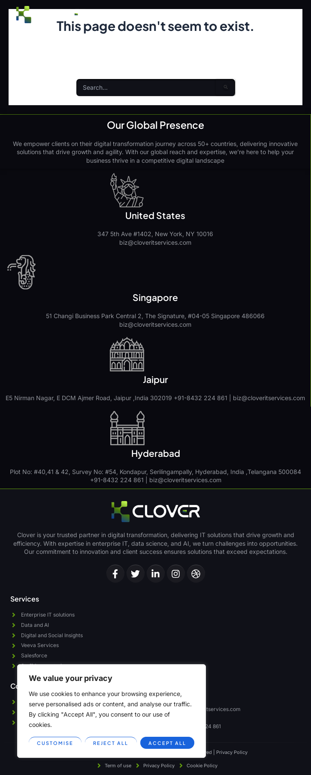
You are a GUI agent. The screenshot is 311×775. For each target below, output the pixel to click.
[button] (287, 14)
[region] (111, 711)
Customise (55, 743)
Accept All (167, 743)
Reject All (110, 743)
